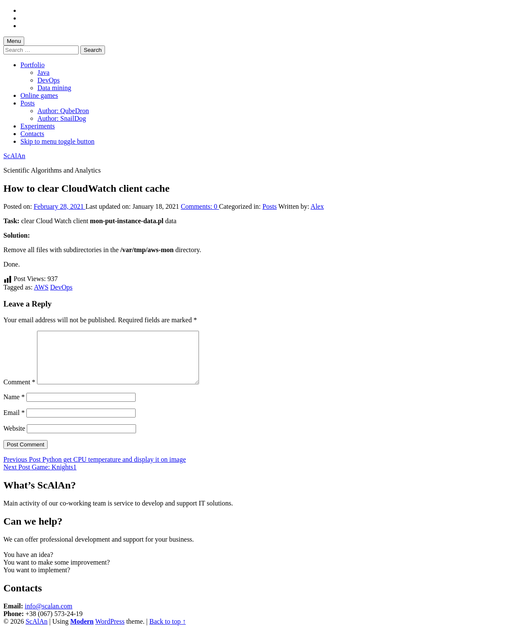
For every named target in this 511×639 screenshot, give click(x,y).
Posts (27, 103)
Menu (14, 41)
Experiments (37, 126)
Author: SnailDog (61, 118)
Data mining (54, 87)
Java (43, 72)
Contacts (32, 133)
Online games (39, 95)
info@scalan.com (48, 616)
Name (14, 407)
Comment (19, 392)
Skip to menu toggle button (57, 141)
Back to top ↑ (167, 631)
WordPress (110, 631)
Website (14, 438)
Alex (317, 206)
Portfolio (32, 64)
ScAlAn (14, 155)
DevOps (48, 80)
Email (14, 422)
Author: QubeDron (63, 110)
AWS (41, 287)
